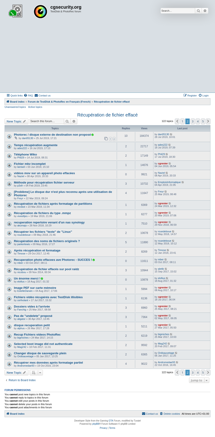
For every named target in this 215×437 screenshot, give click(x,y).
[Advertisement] (107, 58)
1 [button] (182, 121)
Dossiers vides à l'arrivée (32, 306)
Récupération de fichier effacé (107, 114)
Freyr (20, 198)
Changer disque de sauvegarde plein (40, 353)
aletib (161, 268)
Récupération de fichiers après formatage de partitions (53, 203)
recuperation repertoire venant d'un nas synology (49, 222)
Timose (21, 253)
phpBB (95, 424)
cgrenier (163, 163)
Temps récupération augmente (35, 145)
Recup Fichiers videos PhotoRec (37, 334)
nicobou (21, 272)
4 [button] (198, 121)
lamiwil (21, 166)
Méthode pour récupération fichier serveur (44, 182)
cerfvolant (22, 300)
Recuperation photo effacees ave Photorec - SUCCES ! (53, 259)
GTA (111, 420)
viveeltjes (22, 216)
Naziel (20, 176)
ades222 (22, 148)
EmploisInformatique (169, 182)
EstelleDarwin (25, 291)
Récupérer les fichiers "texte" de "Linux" (43, 231)
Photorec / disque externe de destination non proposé (52, 134)
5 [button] (203, 121)
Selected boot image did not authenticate (43, 344)
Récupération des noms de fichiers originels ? (47, 241)
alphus (21, 328)
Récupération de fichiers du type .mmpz (42, 213)
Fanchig (21, 309)
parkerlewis (23, 244)
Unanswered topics (15, 107)
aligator (21, 319)
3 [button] (193, 121)
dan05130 (27, 138)
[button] (177, 121)
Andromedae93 (25, 365)
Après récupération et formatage (37, 250)
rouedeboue (24, 234)
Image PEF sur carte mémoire (35, 288)
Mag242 (21, 347)
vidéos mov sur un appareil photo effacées (44, 173)
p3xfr (20, 185)
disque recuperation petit (32, 325)
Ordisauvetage (25, 356)
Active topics (35, 107)
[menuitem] (28, 95)
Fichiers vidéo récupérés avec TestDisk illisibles (48, 297)
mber (20, 262)
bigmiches (23, 337)
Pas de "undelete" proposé (33, 316)
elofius (21, 281)
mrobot (21, 206)
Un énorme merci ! (27, 278)
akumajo (22, 225)
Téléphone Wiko (25, 154)
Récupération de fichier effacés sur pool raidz (46, 269)
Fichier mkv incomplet (30, 163)
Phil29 (20, 157)
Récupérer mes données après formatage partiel (48, 362)
